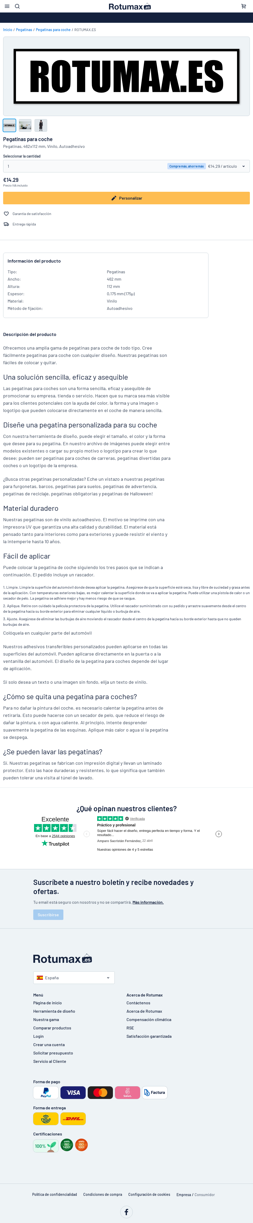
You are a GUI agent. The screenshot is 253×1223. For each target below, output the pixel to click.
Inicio (7, 29)
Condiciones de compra (102, 1194)
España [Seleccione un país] (48, 977)
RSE (130, 1027)
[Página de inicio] (126, 958)
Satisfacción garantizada (149, 1036)
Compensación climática (148, 1019)
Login (38, 1036)
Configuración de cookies (149, 1194)
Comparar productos (52, 1027)
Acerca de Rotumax (144, 1010)
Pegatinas (24, 29)
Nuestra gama (46, 1019)
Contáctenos (138, 1002)
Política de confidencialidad (54, 1194)
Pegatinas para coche (53, 29)
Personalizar (126, 198)
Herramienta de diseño (54, 1010)
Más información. (148, 902)
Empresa (184, 1194)
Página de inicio (47, 1002)
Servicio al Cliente (49, 1061)
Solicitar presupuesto (53, 1052)
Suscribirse (48, 914)
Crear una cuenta (49, 1044)
